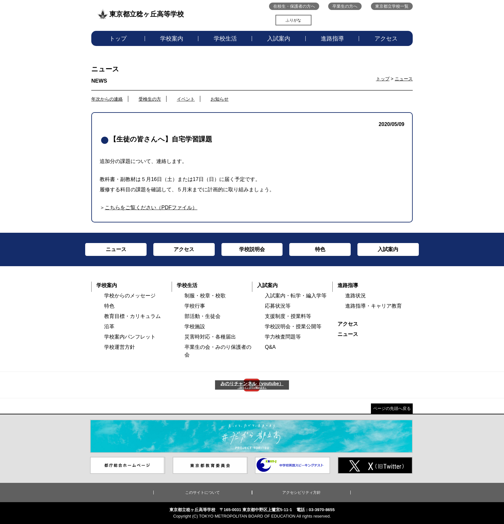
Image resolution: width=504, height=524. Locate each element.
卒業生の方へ (344, 6)
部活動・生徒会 (202, 316)
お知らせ (220, 99)
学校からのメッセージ (130, 295)
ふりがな (293, 20)
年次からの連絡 (107, 99)
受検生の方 (150, 99)
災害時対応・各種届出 (210, 336)
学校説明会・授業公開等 (293, 326)
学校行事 (194, 306)
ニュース (404, 78)
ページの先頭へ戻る (392, 408)
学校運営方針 (119, 347)
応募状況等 (278, 306)
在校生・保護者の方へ (294, 6)
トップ (118, 38)
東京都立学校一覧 (392, 6)
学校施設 (194, 326)
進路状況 (355, 295)
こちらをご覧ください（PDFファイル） (151, 207)
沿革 (109, 326)
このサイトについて (202, 492)
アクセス (386, 38)
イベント (186, 99)
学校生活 (225, 38)
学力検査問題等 (283, 336)
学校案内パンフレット (130, 336)
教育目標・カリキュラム (132, 316)
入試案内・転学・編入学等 (296, 295)
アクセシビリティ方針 (301, 492)
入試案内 (278, 38)
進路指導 (332, 38)
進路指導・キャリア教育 (373, 306)
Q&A (270, 347)
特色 (109, 306)
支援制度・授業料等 (288, 316)
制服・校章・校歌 (205, 295)
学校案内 (171, 38)
